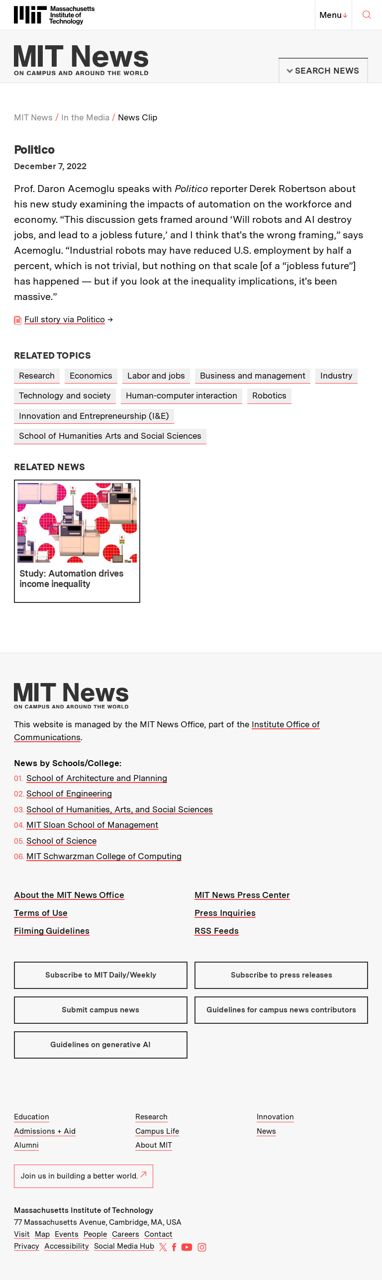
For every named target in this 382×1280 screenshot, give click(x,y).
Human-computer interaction (181, 395)
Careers (125, 1234)
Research (37, 376)
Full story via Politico (64, 319)
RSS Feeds (216, 931)
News (266, 1131)
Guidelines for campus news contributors (281, 1009)
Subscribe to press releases (281, 975)
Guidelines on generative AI (100, 1044)
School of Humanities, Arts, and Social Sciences (119, 809)
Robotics (269, 395)
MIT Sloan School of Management (92, 825)
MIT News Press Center (242, 895)
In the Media (85, 117)
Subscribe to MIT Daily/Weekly (100, 975)
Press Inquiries (225, 913)
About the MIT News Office (69, 895)
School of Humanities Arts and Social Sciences (110, 436)
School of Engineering (69, 793)
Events (67, 1234)
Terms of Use (41, 913)
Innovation (275, 1116)
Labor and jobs (156, 376)
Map (42, 1234)
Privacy (26, 1246)
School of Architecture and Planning (96, 778)
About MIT (153, 1145)
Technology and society (65, 395)
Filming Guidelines (52, 931)
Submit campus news (100, 1009)
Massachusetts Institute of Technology (83, 1210)
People (95, 1234)
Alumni (26, 1145)
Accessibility (66, 1246)
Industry (336, 376)
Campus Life (157, 1131)
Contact (158, 1234)
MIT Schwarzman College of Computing (104, 856)
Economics (91, 376)
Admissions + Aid (45, 1131)
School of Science (61, 841)
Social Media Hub (124, 1246)
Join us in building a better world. (83, 1176)
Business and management (252, 376)
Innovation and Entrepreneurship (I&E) (94, 416)
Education (31, 1116)
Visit (22, 1234)
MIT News (33, 117)
